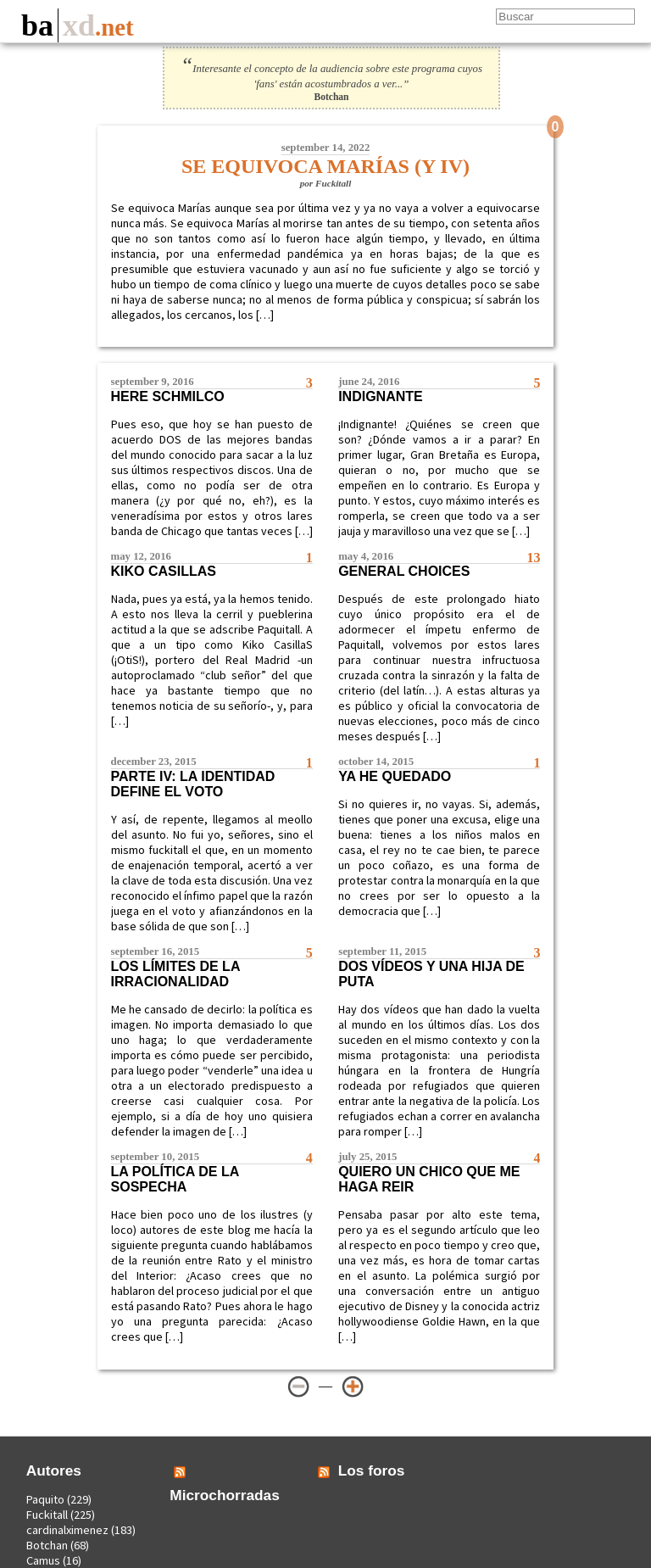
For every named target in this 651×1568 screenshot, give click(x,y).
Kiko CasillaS (163, 571)
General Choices (404, 571)
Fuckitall (47, 1514)
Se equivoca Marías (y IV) (325, 166)
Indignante (380, 396)
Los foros (371, 1470)
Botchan (47, 1545)
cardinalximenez (67, 1529)
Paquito (45, 1499)
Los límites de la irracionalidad (175, 974)
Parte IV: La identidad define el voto (193, 784)
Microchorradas (225, 1495)
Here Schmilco (168, 396)
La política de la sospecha (175, 1179)
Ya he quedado (394, 776)
